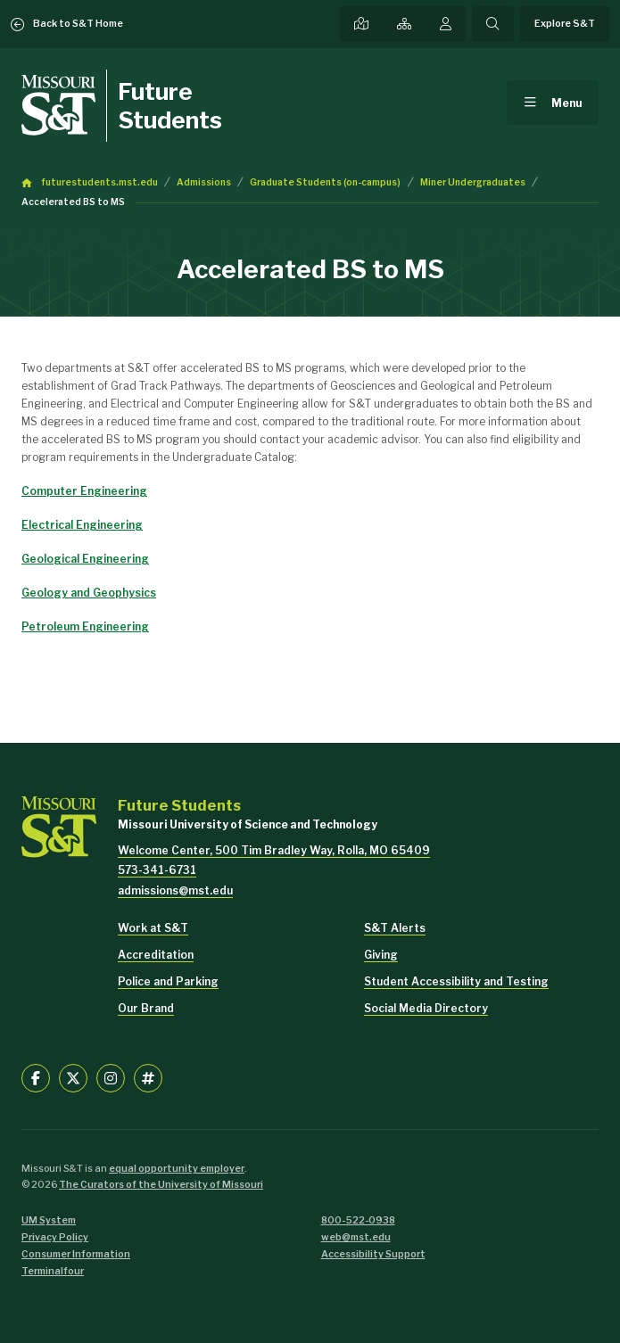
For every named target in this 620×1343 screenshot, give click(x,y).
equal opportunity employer (176, 1168)
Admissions (204, 182)
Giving (381, 954)
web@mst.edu (356, 1237)
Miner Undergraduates (472, 182)
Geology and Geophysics (88, 592)
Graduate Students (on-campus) (325, 182)
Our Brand (146, 1008)
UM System (48, 1220)
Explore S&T (564, 23)
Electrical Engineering (82, 524)
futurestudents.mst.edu (99, 182)
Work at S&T (153, 928)
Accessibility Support (373, 1254)
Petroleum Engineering (85, 626)
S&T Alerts (395, 928)
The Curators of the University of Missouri (161, 1185)
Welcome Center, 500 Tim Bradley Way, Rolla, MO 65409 (274, 850)
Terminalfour (52, 1271)
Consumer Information (75, 1254)
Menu (567, 103)
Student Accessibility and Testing (456, 981)
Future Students (170, 105)
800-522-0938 (358, 1220)
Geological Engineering (85, 558)
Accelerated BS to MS (73, 202)
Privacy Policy (54, 1237)
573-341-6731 (157, 870)
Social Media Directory (426, 1008)
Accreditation (156, 954)
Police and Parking (168, 981)
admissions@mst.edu (175, 890)
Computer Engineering (84, 491)
